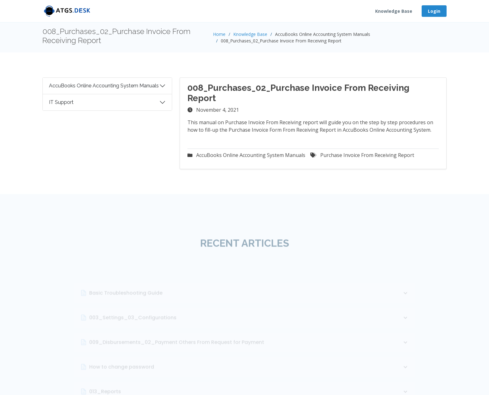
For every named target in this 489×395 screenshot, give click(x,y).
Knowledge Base (393, 11)
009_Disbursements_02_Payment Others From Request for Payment (249, 359)
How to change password (249, 384)
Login (434, 11)
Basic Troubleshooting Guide (249, 310)
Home (219, 34)
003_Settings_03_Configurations (249, 334)
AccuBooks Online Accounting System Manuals (104, 88)
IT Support (61, 105)
